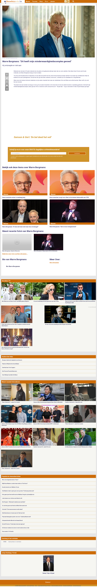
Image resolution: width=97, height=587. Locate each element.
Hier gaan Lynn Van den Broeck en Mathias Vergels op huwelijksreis (18, 494)
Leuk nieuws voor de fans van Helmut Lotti (12, 498)
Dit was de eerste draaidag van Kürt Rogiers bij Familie (58, 324)
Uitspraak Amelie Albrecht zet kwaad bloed (12, 520)
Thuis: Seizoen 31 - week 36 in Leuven (74, 423)
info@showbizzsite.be (56, 585)
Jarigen (52, 1)
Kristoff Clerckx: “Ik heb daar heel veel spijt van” (13, 524)
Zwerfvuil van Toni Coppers (8, 367)
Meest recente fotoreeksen (11, 382)
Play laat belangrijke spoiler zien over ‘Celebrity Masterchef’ (16, 516)
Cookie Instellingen (67, 585)
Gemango (78, 585)
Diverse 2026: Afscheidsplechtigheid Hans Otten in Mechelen (48, 402)
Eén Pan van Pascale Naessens (9, 371)
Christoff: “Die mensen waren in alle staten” (12, 509)
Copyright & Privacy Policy (44, 585)
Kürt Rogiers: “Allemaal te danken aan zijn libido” (13, 502)
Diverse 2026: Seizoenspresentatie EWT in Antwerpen (46, 423)
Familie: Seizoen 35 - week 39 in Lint (41, 446)
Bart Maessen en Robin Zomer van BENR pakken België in (15, 301)
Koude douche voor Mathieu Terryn (10, 487)
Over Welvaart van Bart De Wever (10, 374)
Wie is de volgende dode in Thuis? (10, 479)
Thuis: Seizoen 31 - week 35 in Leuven (10, 468)
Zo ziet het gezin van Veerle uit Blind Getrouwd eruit (14, 505)
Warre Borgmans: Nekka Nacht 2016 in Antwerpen (45, 251)
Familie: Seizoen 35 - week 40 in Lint (73, 402)
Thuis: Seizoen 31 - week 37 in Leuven (11, 402)
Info (36, 585)
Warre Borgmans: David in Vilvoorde (11, 251)
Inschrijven (77, 153)
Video (41, 1)
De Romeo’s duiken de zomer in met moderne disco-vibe (15, 527)
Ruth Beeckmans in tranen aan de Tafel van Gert (13, 513)
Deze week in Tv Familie (7, 531)
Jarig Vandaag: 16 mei (9, 553)
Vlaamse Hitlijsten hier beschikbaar (10, 363)
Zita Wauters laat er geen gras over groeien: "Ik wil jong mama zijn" (18, 490)
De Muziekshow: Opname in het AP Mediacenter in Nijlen (78, 446)
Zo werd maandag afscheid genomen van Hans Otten (46, 301)
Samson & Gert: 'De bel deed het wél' (32, 137)
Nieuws (28, 1)
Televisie (34, 1)
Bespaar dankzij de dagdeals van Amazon (12, 360)
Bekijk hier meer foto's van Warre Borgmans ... (15, 254)
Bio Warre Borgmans (13, 266)
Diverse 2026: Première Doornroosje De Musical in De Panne (16, 446)
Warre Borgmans (54, 262)
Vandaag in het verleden (10, 538)
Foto (46, 1)
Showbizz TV (6, 281)
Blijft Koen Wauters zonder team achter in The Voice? (15, 483)
